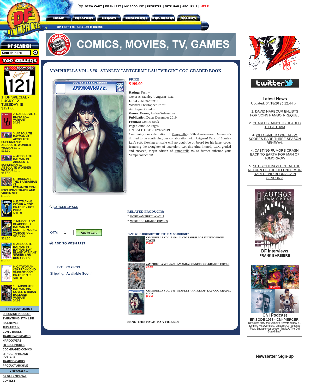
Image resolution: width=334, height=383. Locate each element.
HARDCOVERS (12, 340)
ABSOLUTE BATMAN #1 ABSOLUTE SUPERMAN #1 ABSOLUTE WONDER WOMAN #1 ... (16, 140)
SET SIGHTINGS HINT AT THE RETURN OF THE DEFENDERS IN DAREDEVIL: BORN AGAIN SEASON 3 (275, 172)
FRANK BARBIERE (275, 255)
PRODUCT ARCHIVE (15, 365)
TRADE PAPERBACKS (17, 336)
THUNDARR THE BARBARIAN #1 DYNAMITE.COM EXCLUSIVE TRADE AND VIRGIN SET (19, 186)
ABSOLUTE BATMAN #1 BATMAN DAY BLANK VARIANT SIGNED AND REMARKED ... (25, 251)
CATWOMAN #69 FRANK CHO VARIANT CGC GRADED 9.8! (24, 271)
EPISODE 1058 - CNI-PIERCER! (275, 320)
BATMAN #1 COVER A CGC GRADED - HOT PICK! (23, 206)
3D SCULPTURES (14, 345)
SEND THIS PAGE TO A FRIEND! (153, 322)
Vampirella (179, 134)
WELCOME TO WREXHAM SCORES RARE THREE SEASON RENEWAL (275, 139)
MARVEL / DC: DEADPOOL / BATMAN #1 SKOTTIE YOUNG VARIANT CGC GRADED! (25, 228)
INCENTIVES (11, 323)
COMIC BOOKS (12, 331)
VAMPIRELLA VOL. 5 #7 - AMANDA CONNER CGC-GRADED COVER (187, 264)
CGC (217, 147)
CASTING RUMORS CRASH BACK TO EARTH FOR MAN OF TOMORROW (274, 154)
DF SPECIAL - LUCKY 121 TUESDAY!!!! (15, 101)
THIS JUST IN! (11, 327)
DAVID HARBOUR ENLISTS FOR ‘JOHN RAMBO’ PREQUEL (275, 113)
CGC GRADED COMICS (17, 349)
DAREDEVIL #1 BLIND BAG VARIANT (25, 116)
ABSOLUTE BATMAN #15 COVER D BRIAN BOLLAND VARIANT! (24, 292)
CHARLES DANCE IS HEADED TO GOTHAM (277, 125)
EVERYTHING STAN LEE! (18, 318)
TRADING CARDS (14, 361)
